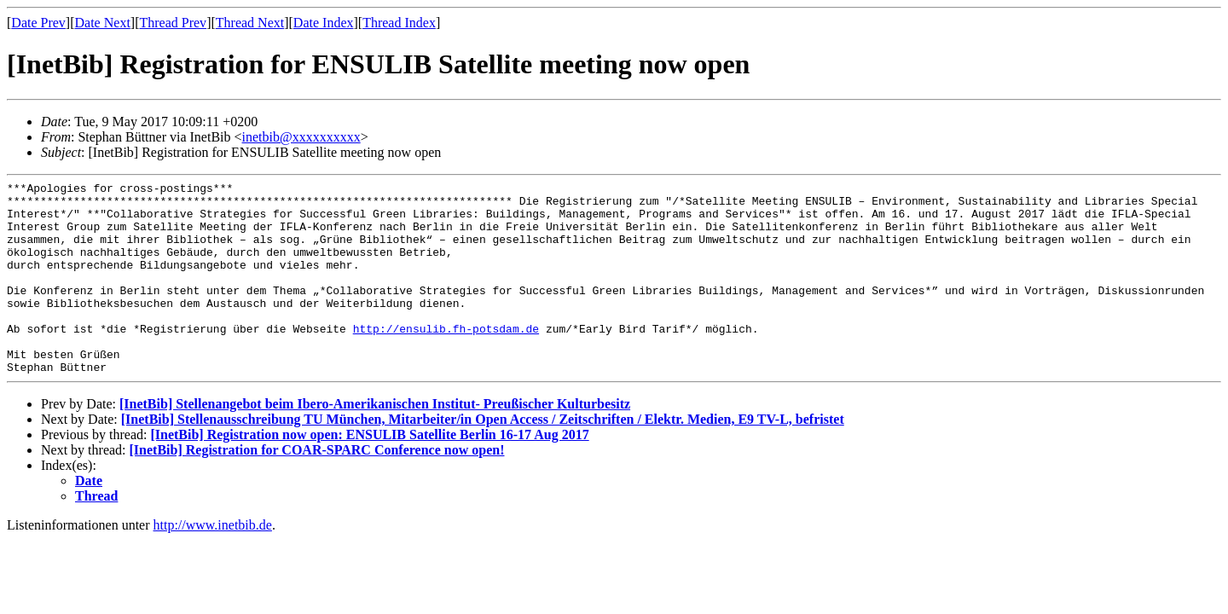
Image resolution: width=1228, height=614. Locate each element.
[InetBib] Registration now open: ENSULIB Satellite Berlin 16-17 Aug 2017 (369, 473)
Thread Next (250, 22)
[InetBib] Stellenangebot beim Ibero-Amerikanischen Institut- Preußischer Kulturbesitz (374, 442)
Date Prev (38, 22)
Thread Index (399, 22)
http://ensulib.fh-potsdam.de (446, 359)
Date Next (102, 22)
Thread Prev (172, 22)
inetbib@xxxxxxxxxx (301, 137)
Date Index (323, 22)
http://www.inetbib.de (213, 563)
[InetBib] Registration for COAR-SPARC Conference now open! (317, 488)
